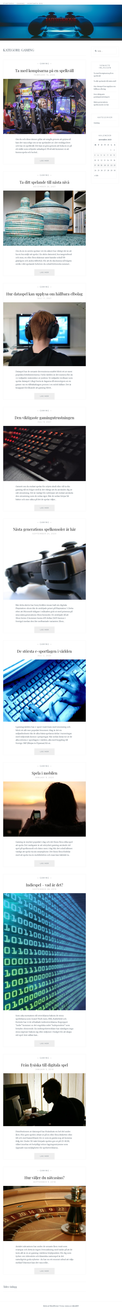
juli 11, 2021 (44, 304)
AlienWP (75, 1312)
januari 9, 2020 (44, 783)
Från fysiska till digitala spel (44, 1070)
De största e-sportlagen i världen (44, 656)
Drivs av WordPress (50, 1312)
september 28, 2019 (44, 895)
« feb (96, 176)
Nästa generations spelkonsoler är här (44, 534)
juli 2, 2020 (44, 661)
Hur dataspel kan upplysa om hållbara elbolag (44, 296)
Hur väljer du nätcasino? (44, 1183)
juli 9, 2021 (44, 428)
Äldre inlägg (11, 1292)
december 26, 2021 (44, 187)
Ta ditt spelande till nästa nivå (44, 182)
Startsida (8, 3)
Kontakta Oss (35, 3)
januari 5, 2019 (44, 1075)
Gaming (21, 3)
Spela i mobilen (44, 778)
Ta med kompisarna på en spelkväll (44, 70)
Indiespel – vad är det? (44, 890)
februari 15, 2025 (44, 75)
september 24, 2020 (44, 539)
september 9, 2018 (44, 1188)
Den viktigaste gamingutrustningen (44, 423)
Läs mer (45, 161)
